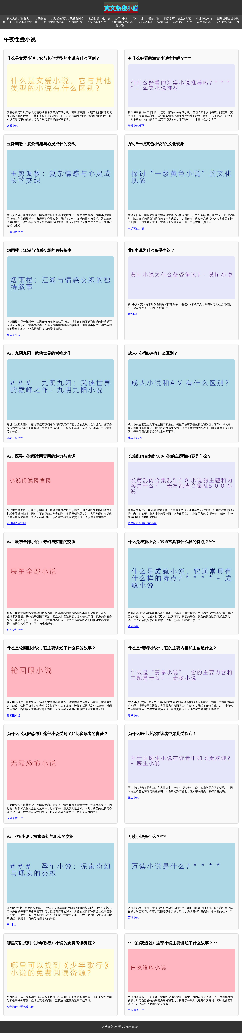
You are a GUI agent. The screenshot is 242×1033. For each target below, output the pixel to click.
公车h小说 (121, 18)
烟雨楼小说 (13, 334)
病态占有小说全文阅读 (177, 18)
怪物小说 (162, 22)
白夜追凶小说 (136, 1010)
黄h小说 (132, 314)
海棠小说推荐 (136, 125)
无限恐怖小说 (15, 818)
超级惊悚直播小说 (53, 22)
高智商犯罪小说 (182, 22)
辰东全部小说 (15, 629)
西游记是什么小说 (99, 18)
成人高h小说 (145, 22)
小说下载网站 (204, 18)
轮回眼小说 (13, 715)
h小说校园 (40, 18)
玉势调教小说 (15, 232)
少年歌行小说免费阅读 (20, 1006)
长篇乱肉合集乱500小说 (142, 523)
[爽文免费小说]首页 (17, 18)
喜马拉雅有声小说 (122, 22)
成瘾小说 (133, 626)
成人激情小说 (224, 22)
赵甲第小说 (204, 22)
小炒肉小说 (75, 22)
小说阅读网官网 (16, 523)
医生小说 (133, 797)
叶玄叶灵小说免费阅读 (23, 22)
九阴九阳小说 (15, 437)
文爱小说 (12, 125)
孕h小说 (11, 924)
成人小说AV (135, 437)
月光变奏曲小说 (96, 22)
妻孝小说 (133, 715)
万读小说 (133, 917)
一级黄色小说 (136, 228)
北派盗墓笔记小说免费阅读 (67, 18)
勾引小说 (137, 18)
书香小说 (153, 18)
